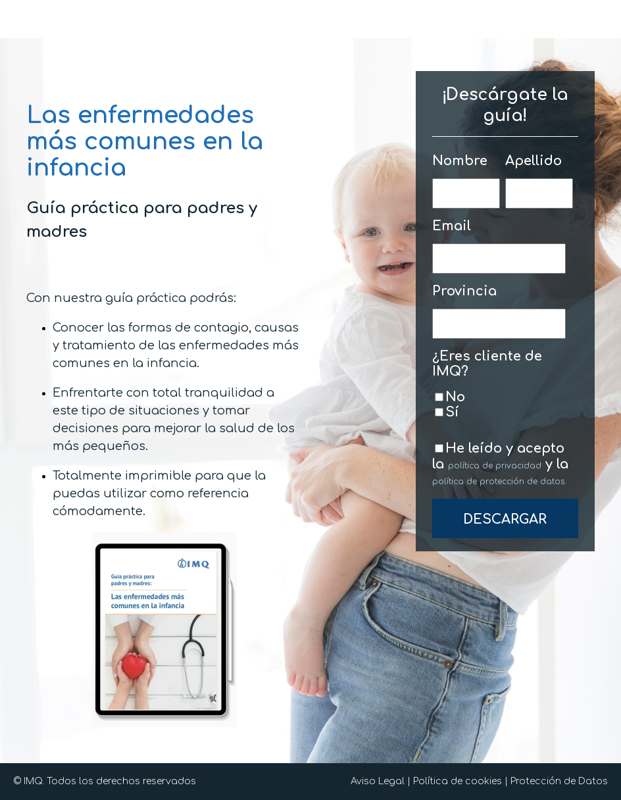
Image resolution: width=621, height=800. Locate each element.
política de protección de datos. (499, 481)
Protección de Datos (559, 781)
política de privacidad (494, 465)
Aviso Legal (378, 781)
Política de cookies (457, 781)
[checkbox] (502, 404)
